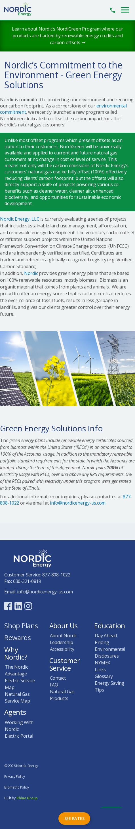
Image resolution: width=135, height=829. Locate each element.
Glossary (104, 676)
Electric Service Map (20, 683)
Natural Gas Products (62, 694)
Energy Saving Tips (109, 686)
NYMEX (102, 663)
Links (100, 669)
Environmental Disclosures (110, 652)
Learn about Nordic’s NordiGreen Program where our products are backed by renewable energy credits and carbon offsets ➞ (67, 36)
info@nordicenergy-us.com (78, 503)
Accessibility (62, 649)
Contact (58, 678)
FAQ (54, 685)
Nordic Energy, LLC (19, 219)
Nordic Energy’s (112, 165)
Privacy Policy (14, 776)
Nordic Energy (21, 9)
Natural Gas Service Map (17, 697)
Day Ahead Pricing (106, 638)
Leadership (61, 642)
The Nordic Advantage (16, 670)
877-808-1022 (56, 575)
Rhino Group (27, 798)
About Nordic (63, 635)
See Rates (74, 818)
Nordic (31, 273)
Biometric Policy (16, 787)
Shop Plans (21, 626)
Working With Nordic (19, 725)
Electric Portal (19, 736)
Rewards (17, 638)
